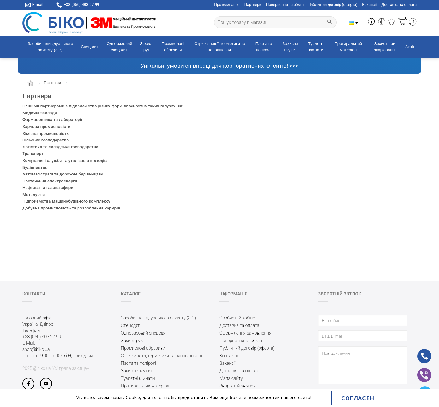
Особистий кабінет (238, 317)
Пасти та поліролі (263, 47)
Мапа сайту (231, 378)
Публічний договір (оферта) (332, 5)
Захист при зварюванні (384, 47)
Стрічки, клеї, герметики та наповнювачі (219, 47)
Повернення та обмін (285, 5)
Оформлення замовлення (246, 332)
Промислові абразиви (173, 47)
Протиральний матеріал (348, 47)
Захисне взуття (290, 47)
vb (419, 371)
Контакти (229, 355)
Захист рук (146, 47)
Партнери (252, 5)
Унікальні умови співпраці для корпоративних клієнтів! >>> (219, 65)
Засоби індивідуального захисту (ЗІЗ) (50, 47)
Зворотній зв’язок (237, 385)
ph (419, 352)
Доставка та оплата (399, 5)
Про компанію (226, 5)
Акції (409, 46)
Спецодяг (90, 46)
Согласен (357, 398)
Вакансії (369, 5)
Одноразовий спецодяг (119, 47)
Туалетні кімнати (316, 47)
